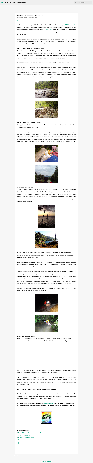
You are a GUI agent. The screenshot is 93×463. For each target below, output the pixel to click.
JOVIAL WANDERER (15, 2)
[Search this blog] (84, 2)
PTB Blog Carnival (49, 403)
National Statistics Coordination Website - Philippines (32, 433)
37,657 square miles (70, 24)
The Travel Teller (23, 408)
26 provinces (49, 29)
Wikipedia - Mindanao (24, 435)
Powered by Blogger (46, 461)
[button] (18, 20)
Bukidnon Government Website (26, 437)
